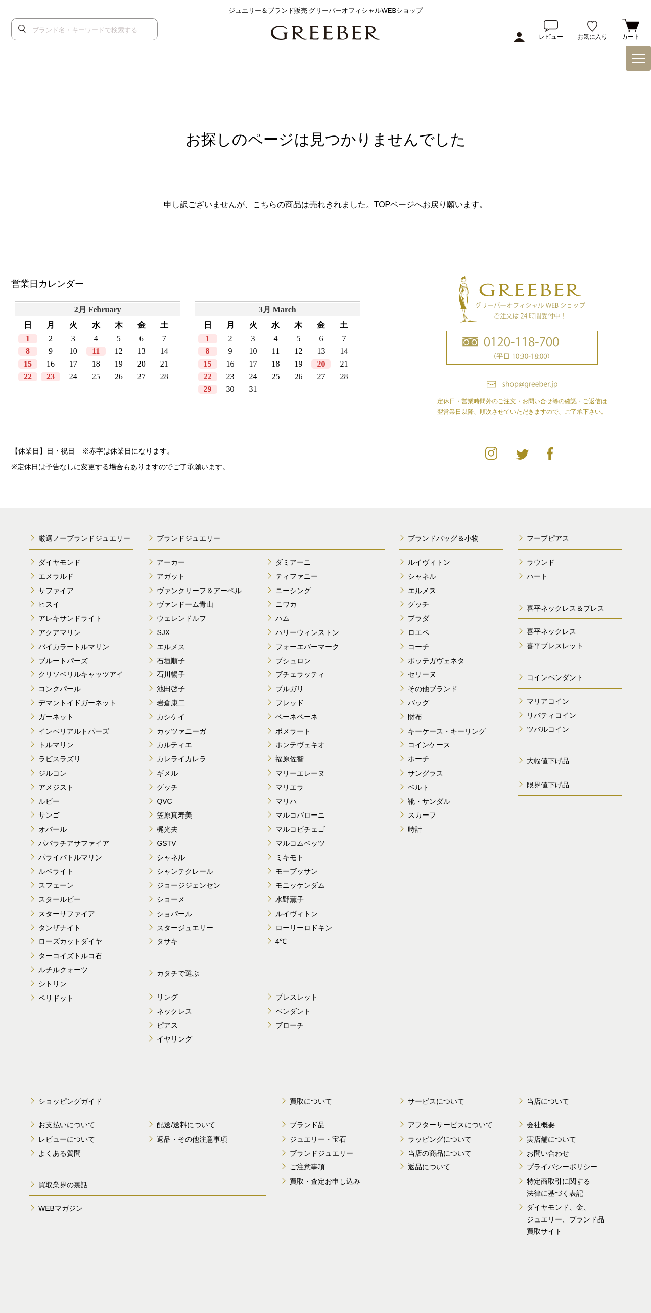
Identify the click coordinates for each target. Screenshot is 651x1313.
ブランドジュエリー (188, 538)
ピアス (167, 1025)
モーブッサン (296, 871)
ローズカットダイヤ (70, 941)
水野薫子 (289, 899)
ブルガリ (289, 689)
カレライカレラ (181, 759)
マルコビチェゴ (300, 829)
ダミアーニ (293, 562)
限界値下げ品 (548, 785)
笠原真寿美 (174, 815)
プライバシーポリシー (562, 1167)
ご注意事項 (307, 1167)
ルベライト (56, 871)
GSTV (166, 843)
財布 (415, 717)
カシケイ (171, 717)
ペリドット (56, 998)
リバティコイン (551, 715)
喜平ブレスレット (555, 646)
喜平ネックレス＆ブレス (565, 608)
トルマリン (56, 745)
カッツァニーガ (181, 731)
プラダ (418, 618)
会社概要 (541, 1125)
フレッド (289, 703)
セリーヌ (422, 674)
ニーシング (293, 590)
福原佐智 (289, 759)
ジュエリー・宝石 (318, 1139)
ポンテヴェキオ (300, 745)
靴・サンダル (429, 801)
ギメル (167, 773)
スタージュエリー (185, 928)
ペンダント (293, 1011)
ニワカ (286, 604)
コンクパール (59, 689)
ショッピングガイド (70, 1101)
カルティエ (174, 745)
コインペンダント (555, 677)
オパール (52, 829)
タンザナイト (59, 928)
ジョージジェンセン (188, 885)
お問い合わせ (548, 1153)
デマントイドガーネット (77, 703)
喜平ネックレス (551, 631)
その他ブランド (432, 689)
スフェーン (56, 885)
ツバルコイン (548, 729)
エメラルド (56, 576)
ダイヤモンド (59, 562)
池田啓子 (171, 689)
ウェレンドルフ (181, 618)
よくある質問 (59, 1153)
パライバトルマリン (70, 857)
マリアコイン (548, 701)
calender (187, 364)
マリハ (286, 801)
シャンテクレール (185, 871)
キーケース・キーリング (447, 731)
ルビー (49, 801)
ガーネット (56, 717)
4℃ (281, 941)
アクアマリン (59, 632)
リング (167, 997)
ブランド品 (307, 1125)
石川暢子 (171, 674)
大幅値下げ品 (548, 761)
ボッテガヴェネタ (436, 661)
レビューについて (66, 1139)
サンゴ (49, 815)
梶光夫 (167, 829)
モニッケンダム (300, 885)
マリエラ (289, 787)
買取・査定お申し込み (325, 1181)
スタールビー (59, 899)
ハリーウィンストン (307, 632)
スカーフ (422, 815)
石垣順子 (171, 661)
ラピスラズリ (59, 759)
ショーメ (171, 899)
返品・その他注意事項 (192, 1139)
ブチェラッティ (300, 674)
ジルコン (52, 773)
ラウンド (541, 562)
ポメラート (293, 731)
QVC (164, 801)
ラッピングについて (440, 1139)
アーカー (171, 562)
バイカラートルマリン (73, 647)
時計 (415, 829)
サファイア (56, 590)
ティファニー (296, 576)
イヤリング (174, 1039)
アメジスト (56, 787)
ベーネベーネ (296, 717)
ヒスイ (49, 604)
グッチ (167, 787)
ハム (282, 618)
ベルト (418, 787)
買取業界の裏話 (63, 1185)
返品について (429, 1167)
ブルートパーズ (63, 661)
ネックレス (174, 1011)
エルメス (171, 647)
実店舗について (551, 1139)
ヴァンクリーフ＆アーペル (199, 590)
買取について (311, 1101)
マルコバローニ (300, 815)
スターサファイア (66, 914)
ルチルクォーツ (63, 970)
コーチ (418, 647)
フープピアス (548, 538)
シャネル (171, 857)
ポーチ (418, 759)
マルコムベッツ (300, 843)
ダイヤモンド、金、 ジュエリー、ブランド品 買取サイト (565, 1219)
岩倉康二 (171, 703)
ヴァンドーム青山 (185, 604)
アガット (171, 576)
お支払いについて (66, 1125)
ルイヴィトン (296, 914)
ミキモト (289, 857)
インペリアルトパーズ (73, 731)
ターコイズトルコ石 (70, 956)
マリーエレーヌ (300, 773)
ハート (537, 576)
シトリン (52, 984)
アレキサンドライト (70, 618)
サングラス (425, 773)
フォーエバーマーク (307, 647)
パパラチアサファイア (73, 843)
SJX (163, 632)
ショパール (174, 914)
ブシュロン (293, 661)
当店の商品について (440, 1153)
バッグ (418, 703)
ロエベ (418, 632)
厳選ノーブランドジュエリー (84, 538)
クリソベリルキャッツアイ (80, 674)
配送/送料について (186, 1125)
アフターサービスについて (450, 1125)
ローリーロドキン (303, 928)
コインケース (429, 745)
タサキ (167, 941)
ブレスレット (296, 997)
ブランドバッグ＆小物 (443, 538)
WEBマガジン (60, 1208)
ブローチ (289, 1025)
